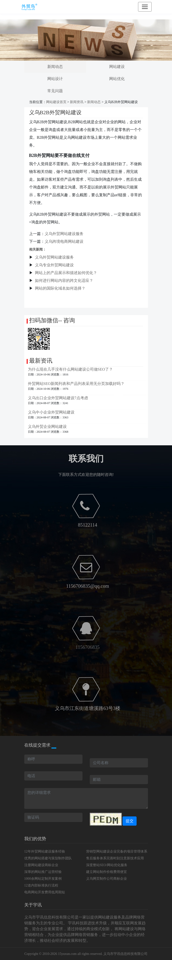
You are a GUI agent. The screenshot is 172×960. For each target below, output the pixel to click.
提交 (129, 821)
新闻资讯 (76, 102)
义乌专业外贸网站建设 (54, 265)
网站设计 (55, 79)
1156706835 (87, 647)
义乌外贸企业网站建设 (47, 426)
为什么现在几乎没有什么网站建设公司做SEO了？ (70, 369)
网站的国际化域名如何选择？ (60, 288)
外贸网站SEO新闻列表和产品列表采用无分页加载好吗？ (76, 384)
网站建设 (117, 67)
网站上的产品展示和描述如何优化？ (66, 273)
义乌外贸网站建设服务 (64, 234)
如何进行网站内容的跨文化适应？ (64, 280)
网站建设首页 (56, 102)
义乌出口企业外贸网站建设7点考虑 (58, 398)
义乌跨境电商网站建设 (64, 241)
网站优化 (117, 79)
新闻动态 (55, 67)
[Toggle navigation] (145, 7)
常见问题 (55, 91)
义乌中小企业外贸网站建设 (51, 412)
